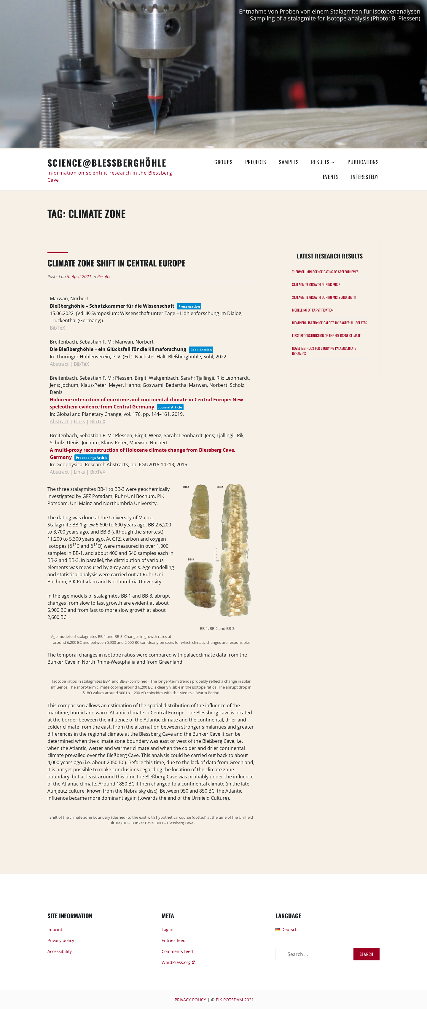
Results (320, 162)
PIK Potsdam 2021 (235, 999)
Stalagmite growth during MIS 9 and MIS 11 (324, 297)
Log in (167, 929)
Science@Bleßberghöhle (107, 162)
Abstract (59, 364)
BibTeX (57, 328)
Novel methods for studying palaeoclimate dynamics (324, 351)
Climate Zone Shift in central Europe (116, 263)
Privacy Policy (190, 999)
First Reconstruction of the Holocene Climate (326, 335)
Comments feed (177, 951)
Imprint (54, 929)
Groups (223, 162)
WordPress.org (179, 962)
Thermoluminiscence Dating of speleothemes (325, 271)
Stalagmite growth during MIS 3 (316, 284)
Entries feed (174, 940)
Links (79, 421)
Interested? (365, 177)
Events (331, 177)
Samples (289, 162)
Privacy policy (60, 940)
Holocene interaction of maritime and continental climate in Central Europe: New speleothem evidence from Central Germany (146, 403)
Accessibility (59, 951)
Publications (363, 162)
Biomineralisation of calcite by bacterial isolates (329, 322)
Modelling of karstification (312, 309)
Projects (255, 162)
